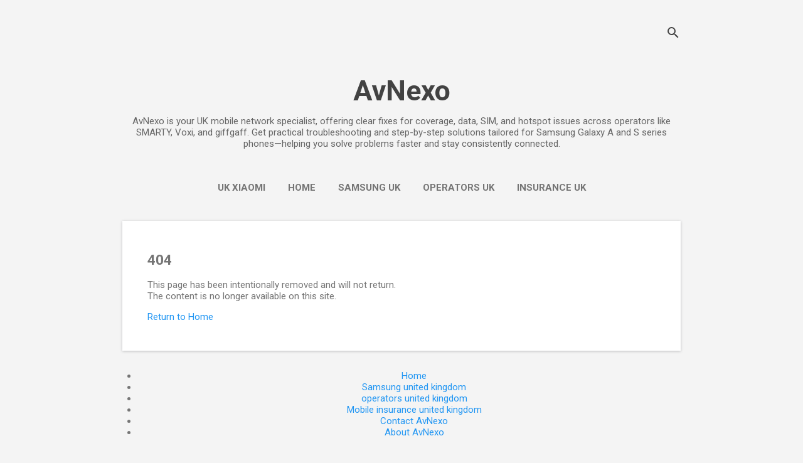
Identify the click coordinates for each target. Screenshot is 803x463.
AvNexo (401, 90)
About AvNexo (414, 432)
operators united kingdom (414, 398)
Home (302, 187)
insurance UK (551, 187)
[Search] (673, 34)
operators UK (458, 187)
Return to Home (180, 316)
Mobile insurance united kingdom (414, 409)
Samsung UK (369, 187)
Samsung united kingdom (414, 387)
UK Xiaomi (241, 187)
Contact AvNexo (414, 421)
